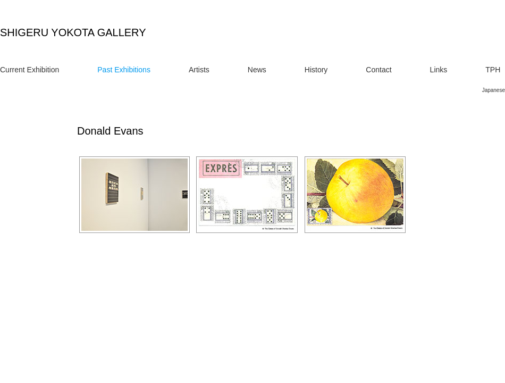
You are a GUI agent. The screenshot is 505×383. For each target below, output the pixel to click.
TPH (492, 69)
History (316, 69)
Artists (199, 69)
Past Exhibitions (123, 69)
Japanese (493, 90)
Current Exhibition (29, 69)
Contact (378, 69)
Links (439, 69)
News (257, 69)
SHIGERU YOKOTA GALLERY (73, 32)
